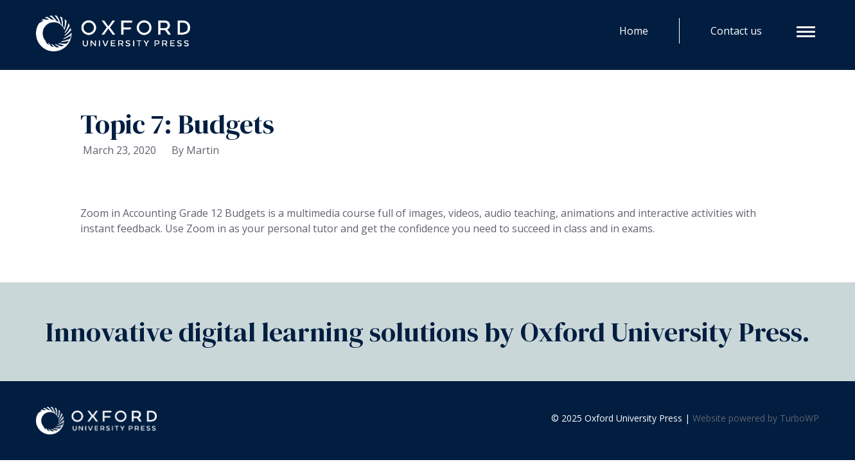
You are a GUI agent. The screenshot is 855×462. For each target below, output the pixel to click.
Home (633, 31)
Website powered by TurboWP (755, 418)
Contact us (736, 31)
